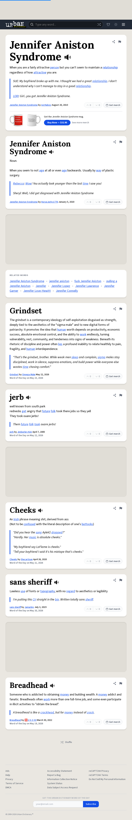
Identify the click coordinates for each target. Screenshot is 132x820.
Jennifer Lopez (60, 286)
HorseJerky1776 (49, 202)
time (85, 183)
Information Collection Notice (62, 779)
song (39, 532)
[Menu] (123, 24)
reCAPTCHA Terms (98, 775)
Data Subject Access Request (62, 787)
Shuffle (66, 742)
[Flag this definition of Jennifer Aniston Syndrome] (119, 41)
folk (53, 411)
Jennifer (41, 286)
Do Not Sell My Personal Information (107, 779)
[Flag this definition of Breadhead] (120, 683)
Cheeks (13, 559)
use (23, 591)
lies (60, 344)
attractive (40, 72)
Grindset (14, 374)
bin (57, 599)
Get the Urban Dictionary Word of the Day (66, 798)
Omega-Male (28, 374)
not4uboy (46, 105)
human (61, 329)
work (83, 334)
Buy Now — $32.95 (57, 122)
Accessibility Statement (59, 771)
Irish (16, 519)
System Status (54, 783)
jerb (12, 432)
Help (8, 775)
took (37, 424)
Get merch (113, 105)
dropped (56, 532)
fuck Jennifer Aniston (87, 281)
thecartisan (27, 559)
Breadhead (15, 720)
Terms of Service (14, 783)
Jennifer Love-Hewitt (37, 291)
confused (29, 524)
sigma (101, 357)
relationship (110, 67)
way (98, 170)
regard (70, 591)
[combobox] (65, 24)
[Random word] (99, 24)
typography (47, 591)
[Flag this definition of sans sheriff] (120, 580)
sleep (75, 357)
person (54, 67)
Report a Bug (54, 775)
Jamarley (29, 607)
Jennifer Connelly (67, 291)
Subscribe (91, 804)
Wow (28, 183)
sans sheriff (15, 607)
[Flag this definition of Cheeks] (120, 508)
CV (34, 599)
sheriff (89, 599)
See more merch (80, 122)
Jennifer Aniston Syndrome (24, 105)
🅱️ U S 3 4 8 (30, 720)
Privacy (9, 779)
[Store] (108, 24)
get (24, 411)
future (46, 411)
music (32, 537)
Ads (7, 771)
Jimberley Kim (24, 432)
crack (90, 712)
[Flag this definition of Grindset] (120, 309)
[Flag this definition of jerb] (120, 395)
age (41, 170)
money (64, 694)
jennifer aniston (59, 281)
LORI (16, 96)
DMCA (8, 787)
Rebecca (18, 183)
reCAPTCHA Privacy (99, 771)
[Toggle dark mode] (116, 24)
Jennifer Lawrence (87, 286)
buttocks (87, 524)
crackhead (47, 712)
